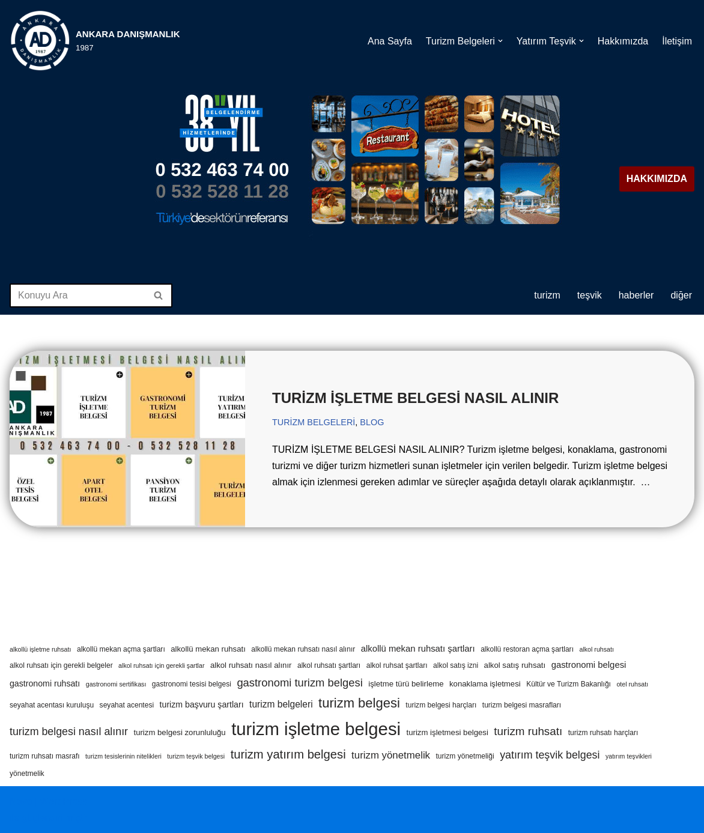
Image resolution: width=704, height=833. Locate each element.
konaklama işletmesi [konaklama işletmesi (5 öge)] (485, 683)
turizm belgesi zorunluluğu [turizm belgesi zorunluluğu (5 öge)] (179, 732)
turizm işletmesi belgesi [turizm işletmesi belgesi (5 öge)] (447, 732)
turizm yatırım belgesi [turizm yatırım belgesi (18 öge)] (288, 754)
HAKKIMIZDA (657, 179)
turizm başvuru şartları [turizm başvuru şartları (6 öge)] (202, 704)
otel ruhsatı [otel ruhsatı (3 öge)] (632, 684)
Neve (21, 801)
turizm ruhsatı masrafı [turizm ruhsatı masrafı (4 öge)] (45, 756)
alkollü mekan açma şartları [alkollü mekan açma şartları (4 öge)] (121, 649)
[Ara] (77, 295)
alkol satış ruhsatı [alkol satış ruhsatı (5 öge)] (515, 665)
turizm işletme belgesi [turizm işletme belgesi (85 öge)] (316, 729)
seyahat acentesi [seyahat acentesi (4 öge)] (127, 705)
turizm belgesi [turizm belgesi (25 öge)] (359, 702)
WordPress (63, 801)
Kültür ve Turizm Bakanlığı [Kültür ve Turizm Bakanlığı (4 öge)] (568, 684)
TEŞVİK (589, 295)
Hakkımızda (623, 41)
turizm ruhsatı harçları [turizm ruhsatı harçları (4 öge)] (603, 732)
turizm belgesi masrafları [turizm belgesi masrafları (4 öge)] (521, 705)
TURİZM (547, 295)
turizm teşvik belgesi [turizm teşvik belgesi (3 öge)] (196, 756)
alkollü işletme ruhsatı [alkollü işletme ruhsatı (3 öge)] (40, 649)
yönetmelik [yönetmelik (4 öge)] (27, 773)
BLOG (372, 422)
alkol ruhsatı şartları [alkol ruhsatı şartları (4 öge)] (328, 665)
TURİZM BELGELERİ (313, 422)
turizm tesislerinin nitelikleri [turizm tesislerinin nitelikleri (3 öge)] (123, 756)
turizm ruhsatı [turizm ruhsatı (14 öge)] (528, 731)
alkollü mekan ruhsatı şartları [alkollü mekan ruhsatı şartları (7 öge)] (418, 648)
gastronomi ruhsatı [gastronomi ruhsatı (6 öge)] (45, 683)
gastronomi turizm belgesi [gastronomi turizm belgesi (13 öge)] (299, 682)
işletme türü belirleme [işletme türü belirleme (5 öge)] (405, 683)
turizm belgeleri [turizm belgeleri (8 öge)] (281, 704)
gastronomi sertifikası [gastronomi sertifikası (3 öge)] (116, 684)
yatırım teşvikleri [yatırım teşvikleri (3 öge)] (628, 756)
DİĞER (681, 295)
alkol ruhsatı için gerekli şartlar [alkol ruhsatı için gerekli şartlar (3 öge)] (161, 665)
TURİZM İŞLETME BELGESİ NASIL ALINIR (415, 398)
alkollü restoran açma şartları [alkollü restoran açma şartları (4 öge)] (527, 649)
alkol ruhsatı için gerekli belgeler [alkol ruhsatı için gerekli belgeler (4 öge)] (61, 665)
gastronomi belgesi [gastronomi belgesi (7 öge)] (589, 665)
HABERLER (636, 295)
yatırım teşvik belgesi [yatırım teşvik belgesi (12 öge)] (549, 755)
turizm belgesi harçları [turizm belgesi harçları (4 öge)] (440, 705)
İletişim (677, 41)
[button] (500, 40)
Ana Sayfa (390, 41)
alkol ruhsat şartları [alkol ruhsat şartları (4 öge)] (397, 665)
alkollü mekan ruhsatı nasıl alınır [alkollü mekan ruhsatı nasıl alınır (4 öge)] (303, 649)
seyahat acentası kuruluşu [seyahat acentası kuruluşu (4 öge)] (52, 705)
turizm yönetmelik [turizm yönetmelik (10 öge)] (390, 755)
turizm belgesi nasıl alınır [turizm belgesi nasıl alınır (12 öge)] (69, 731)
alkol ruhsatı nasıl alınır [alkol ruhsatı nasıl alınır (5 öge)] (251, 665)
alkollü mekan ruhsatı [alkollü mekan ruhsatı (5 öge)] (208, 648)
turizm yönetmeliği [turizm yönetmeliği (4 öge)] (464, 756)
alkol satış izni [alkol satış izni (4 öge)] (455, 665)
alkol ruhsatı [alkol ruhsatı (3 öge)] (596, 649)
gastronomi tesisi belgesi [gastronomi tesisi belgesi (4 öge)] (191, 684)
